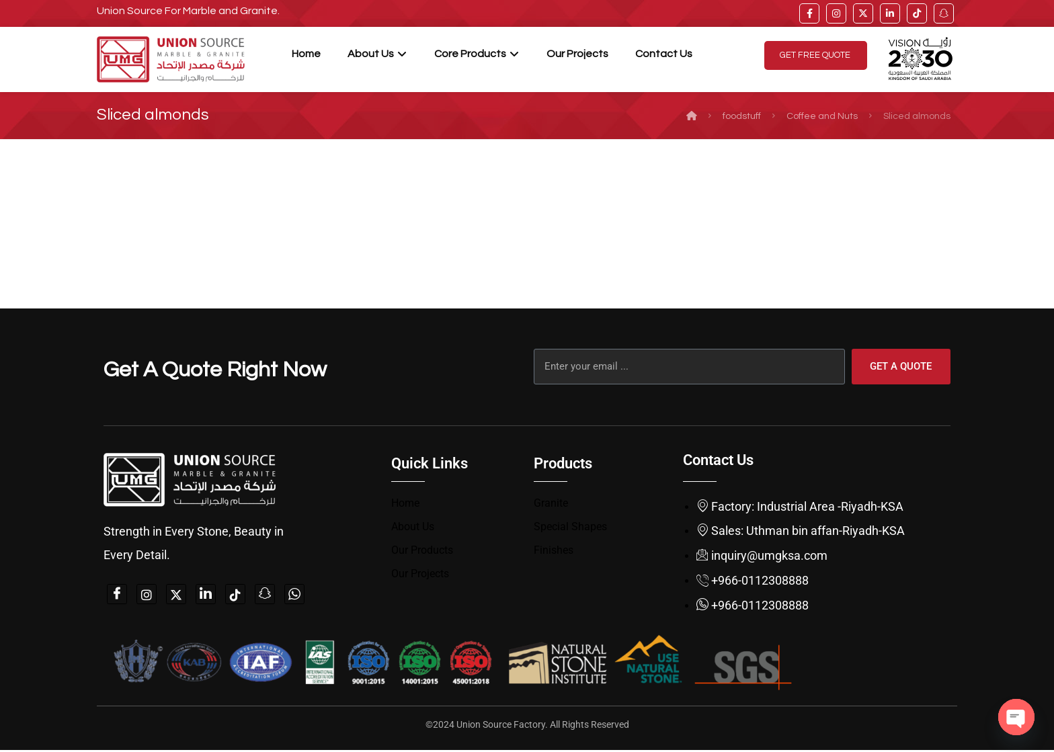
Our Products (422, 552)
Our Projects (420, 576)
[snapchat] (265, 595)
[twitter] (863, 13)
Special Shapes (570, 527)
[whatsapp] (294, 595)
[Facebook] (117, 595)
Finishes (553, 552)
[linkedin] (890, 13)
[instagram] (836, 13)
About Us (412, 527)
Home (405, 503)
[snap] (944, 13)
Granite (551, 503)
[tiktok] (917, 13)
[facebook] (809, 13)
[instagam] (146, 595)
